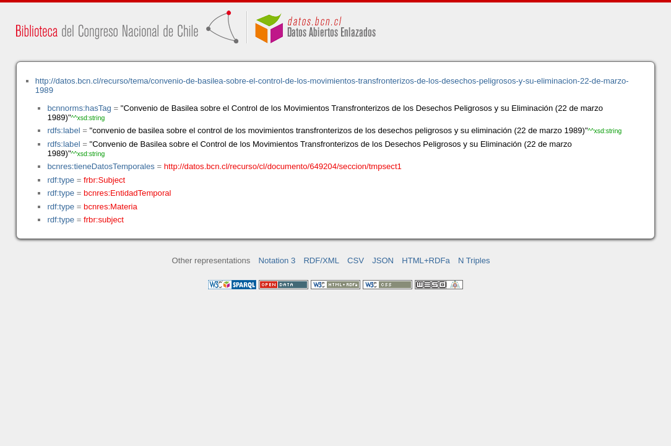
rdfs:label (63, 130)
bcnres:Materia (110, 206)
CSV (355, 260)
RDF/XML (321, 260)
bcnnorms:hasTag (79, 108)
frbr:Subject (104, 180)
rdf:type (60, 180)
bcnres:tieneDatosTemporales (100, 166)
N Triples (474, 260)
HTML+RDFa (426, 260)
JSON (383, 260)
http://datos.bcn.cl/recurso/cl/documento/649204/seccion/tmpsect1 (283, 166)
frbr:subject (104, 219)
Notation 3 (277, 260)
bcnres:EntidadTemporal (127, 193)
